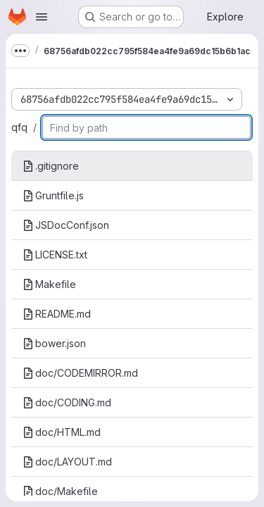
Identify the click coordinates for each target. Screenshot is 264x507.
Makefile (49, 284)
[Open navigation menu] (41, 17)
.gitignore (51, 166)
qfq (19, 127)
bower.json (54, 343)
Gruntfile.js (53, 195)
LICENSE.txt (55, 255)
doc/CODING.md (67, 402)
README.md (57, 314)
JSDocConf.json (66, 225)
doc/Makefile (60, 491)
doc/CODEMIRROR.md (80, 373)
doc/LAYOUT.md (67, 462)
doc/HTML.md (62, 432)
